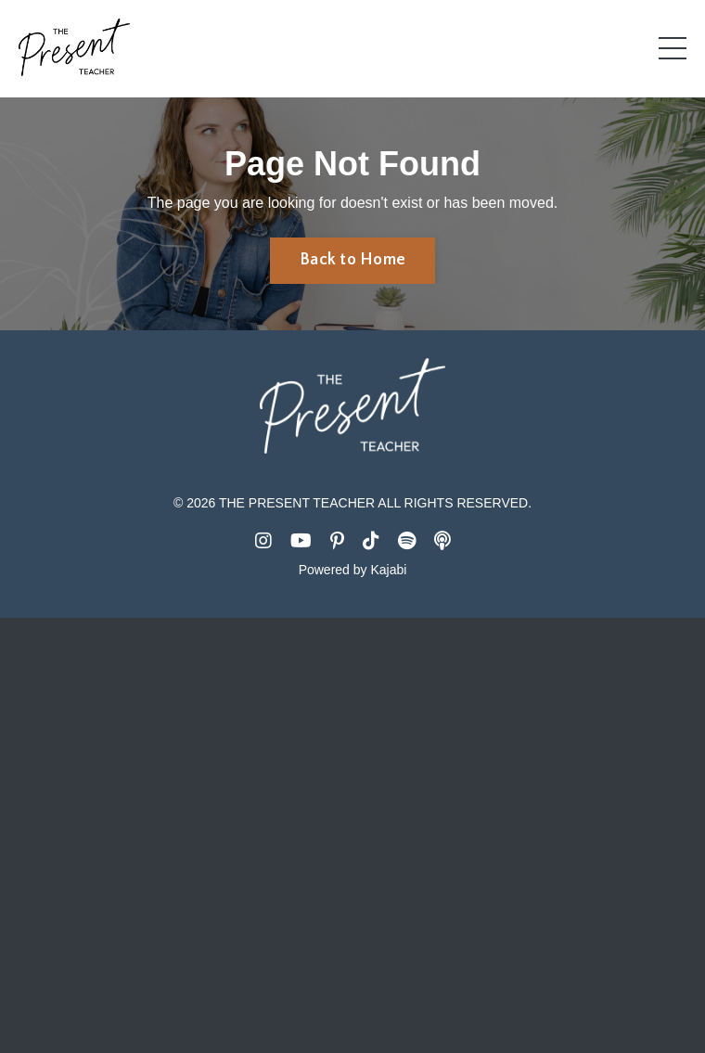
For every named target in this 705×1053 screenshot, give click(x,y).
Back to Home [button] (352, 259)
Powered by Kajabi (353, 569)
